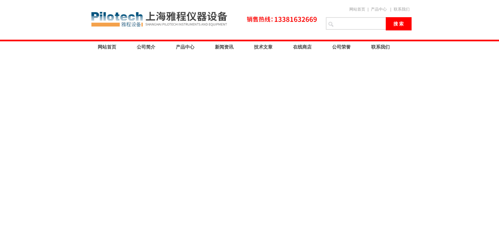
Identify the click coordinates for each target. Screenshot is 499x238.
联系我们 (402, 9)
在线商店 (302, 47)
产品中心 (379, 9)
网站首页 (357, 9)
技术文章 (263, 47)
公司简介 (146, 47)
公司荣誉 (341, 47)
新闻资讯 (224, 47)
